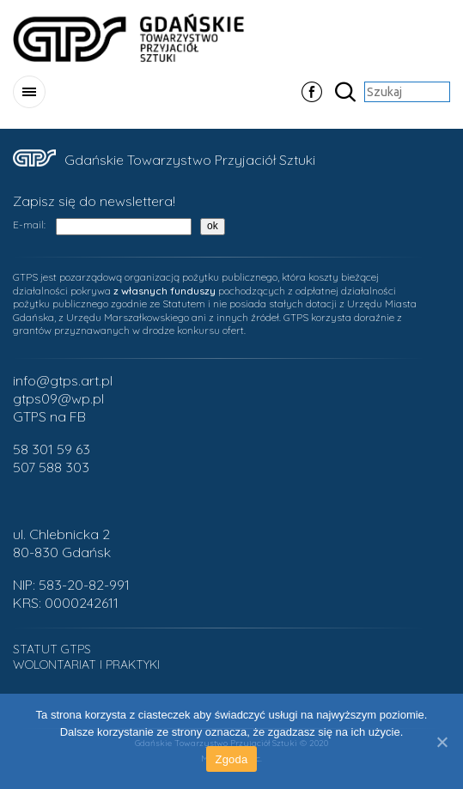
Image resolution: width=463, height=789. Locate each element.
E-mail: (29, 224)
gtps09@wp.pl (58, 398)
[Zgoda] (441, 741)
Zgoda (231, 759)
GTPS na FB (49, 416)
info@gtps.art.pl (63, 380)
